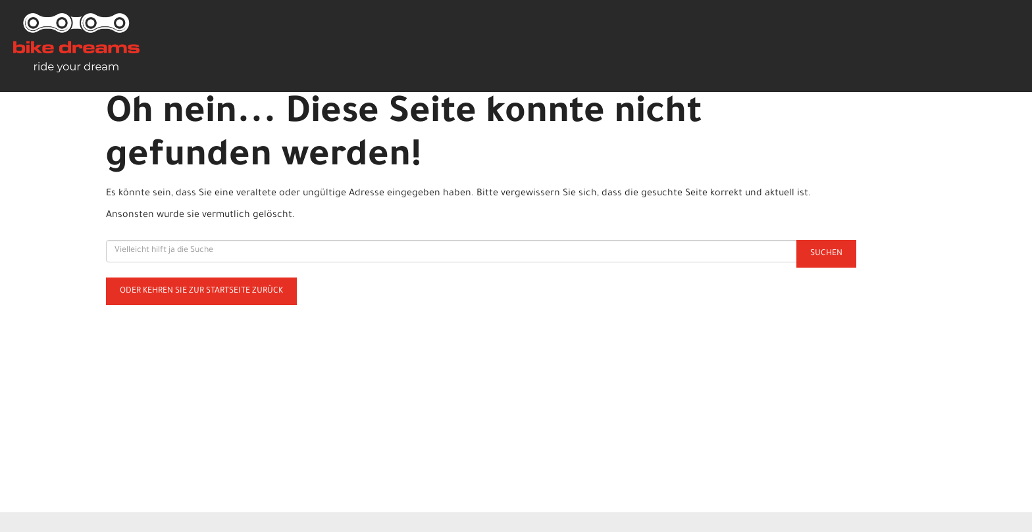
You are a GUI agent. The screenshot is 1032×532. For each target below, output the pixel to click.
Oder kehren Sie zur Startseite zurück (201, 291)
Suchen (826, 253)
